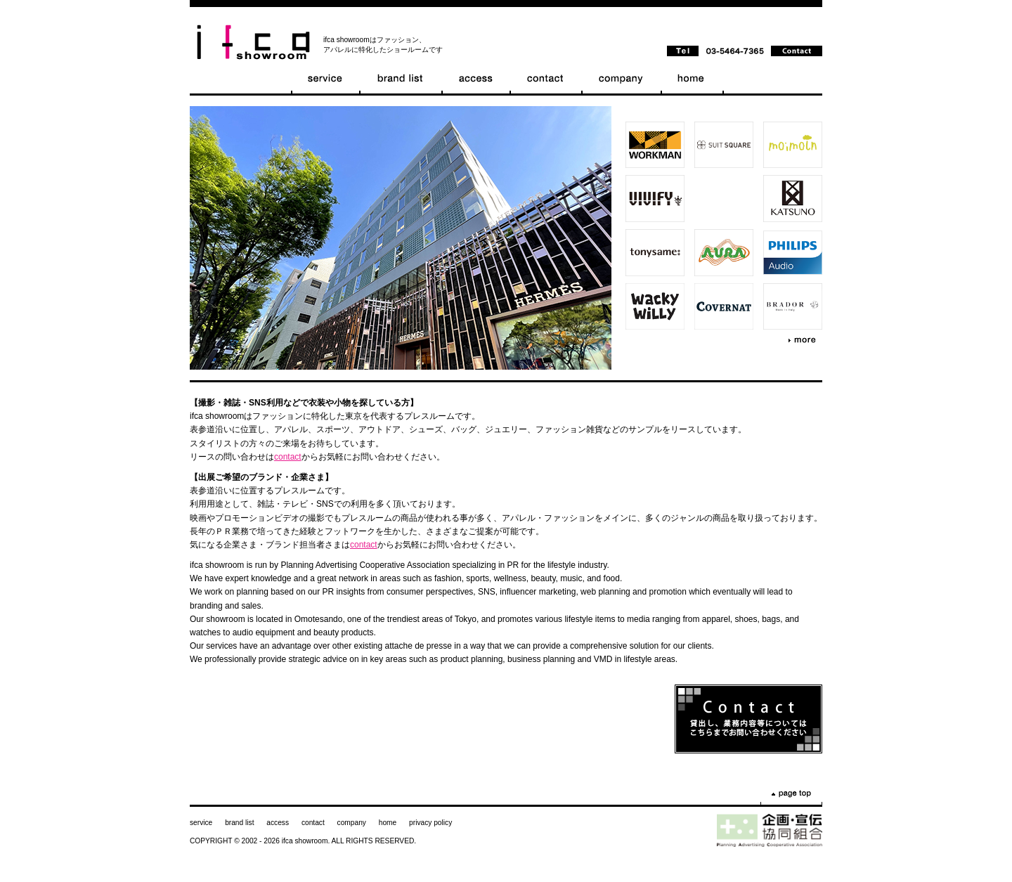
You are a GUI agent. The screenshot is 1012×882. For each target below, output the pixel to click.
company (351, 822)
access (277, 822)
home (387, 822)
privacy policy (430, 822)
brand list (239, 822)
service (201, 822)
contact (287, 457)
